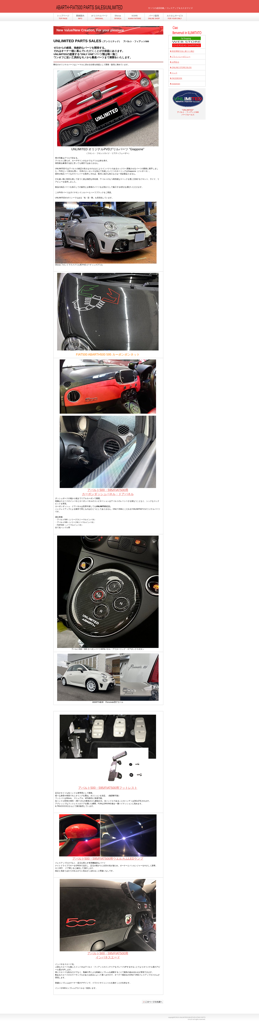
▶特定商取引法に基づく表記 (182, 51)
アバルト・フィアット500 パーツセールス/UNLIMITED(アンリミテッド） (89, 7)
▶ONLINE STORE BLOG (181, 67)
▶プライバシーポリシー (180, 57)
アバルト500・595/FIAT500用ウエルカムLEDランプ (107, 858)
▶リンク (173, 73)
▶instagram (175, 84)
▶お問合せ (174, 62)
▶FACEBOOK (176, 78)
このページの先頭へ (152, 1002)
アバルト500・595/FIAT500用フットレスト (107, 788)
